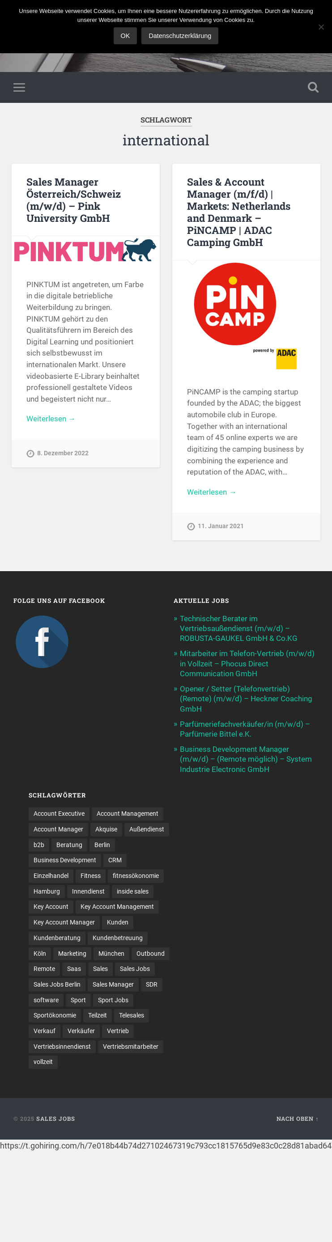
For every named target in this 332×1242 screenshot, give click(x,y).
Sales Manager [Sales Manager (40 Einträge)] (113, 984)
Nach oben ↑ (298, 1118)
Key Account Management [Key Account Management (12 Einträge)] (117, 906)
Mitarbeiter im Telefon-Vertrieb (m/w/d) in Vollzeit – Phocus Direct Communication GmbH (247, 663)
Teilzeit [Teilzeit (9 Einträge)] (97, 1015)
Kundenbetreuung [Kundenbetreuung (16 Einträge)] (118, 937)
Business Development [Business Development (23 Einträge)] (65, 860)
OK (125, 35)
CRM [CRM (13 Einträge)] (115, 860)
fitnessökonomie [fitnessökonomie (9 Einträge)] (136, 875)
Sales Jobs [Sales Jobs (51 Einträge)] (135, 968)
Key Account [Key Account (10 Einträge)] (51, 906)
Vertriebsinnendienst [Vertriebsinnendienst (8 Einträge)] (62, 1046)
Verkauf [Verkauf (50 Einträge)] (44, 1030)
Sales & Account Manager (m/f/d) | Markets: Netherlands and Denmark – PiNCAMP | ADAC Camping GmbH (238, 212)
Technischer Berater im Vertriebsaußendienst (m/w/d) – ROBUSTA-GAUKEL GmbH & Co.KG (239, 628)
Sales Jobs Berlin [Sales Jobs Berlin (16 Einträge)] (57, 984)
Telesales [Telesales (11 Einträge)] (131, 1015)
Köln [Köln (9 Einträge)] (40, 953)
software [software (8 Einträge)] (46, 1000)
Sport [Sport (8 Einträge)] (78, 1000)
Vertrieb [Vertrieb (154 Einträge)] (118, 1030)
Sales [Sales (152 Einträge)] (100, 968)
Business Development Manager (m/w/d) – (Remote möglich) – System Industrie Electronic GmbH (246, 759)
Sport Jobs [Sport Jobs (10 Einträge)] (113, 1000)
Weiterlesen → (51, 418)
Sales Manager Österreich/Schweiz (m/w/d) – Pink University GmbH (73, 200)
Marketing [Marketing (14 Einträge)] (72, 953)
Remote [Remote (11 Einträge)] (44, 968)
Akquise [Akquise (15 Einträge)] (106, 829)
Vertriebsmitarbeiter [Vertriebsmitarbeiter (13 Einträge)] (130, 1046)
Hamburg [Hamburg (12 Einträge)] (47, 891)
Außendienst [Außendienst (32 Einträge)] (146, 829)
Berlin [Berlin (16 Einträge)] (102, 844)
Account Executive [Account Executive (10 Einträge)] (59, 813)
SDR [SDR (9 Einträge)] (151, 984)
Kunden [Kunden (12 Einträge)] (117, 922)
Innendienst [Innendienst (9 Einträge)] (88, 891)
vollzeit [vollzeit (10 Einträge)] (43, 1061)
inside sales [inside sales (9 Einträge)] (133, 891)
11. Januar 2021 (221, 526)
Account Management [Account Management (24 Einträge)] (127, 813)
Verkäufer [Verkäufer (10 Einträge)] (81, 1030)
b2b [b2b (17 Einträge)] (39, 844)
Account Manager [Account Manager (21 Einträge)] (58, 829)
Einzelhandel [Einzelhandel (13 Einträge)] (51, 875)
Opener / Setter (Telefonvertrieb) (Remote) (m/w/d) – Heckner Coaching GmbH (246, 698)
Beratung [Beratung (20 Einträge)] (69, 844)
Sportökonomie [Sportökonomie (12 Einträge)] (55, 1015)
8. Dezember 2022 (63, 453)
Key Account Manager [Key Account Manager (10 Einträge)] (64, 922)
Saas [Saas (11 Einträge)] (74, 968)
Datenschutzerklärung (180, 35)
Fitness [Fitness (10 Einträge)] (91, 875)
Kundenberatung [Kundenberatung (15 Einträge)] (57, 937)
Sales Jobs (55, 1118)
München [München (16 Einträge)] (111, 953)
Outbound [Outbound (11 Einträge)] (150, 953)
